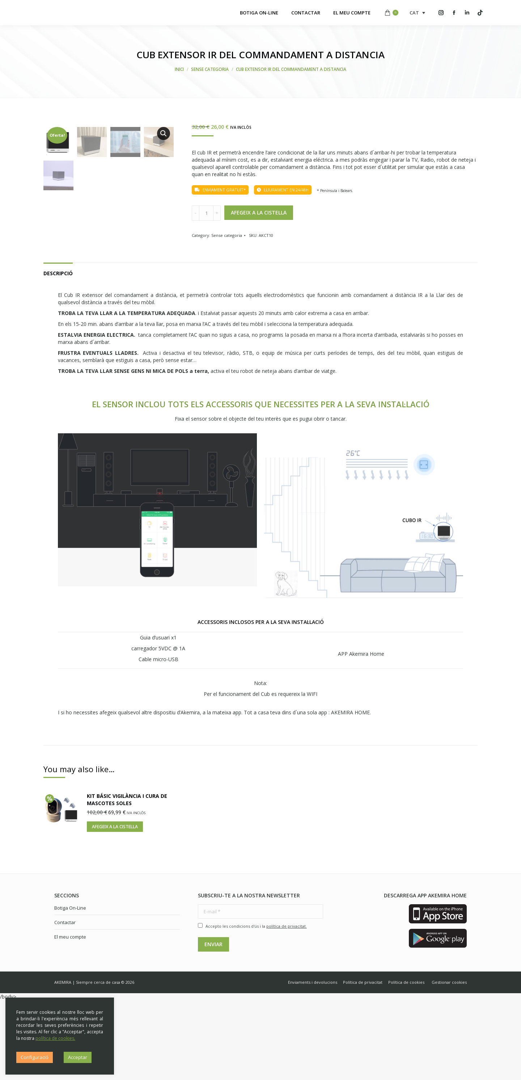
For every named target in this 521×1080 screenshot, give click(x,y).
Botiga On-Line (70, 987)
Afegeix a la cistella (259, 212)
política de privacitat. (286, 1005)
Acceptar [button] (77, 1057)
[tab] (58, 349)
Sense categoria (226, 235)
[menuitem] (259, 13)
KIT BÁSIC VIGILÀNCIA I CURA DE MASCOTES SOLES (127, 879)
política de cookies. (55, 1038)
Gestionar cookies (449, 1061)
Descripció (58, 352)
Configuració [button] (34, 1057)
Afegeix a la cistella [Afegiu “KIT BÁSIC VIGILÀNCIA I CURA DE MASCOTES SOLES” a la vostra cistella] (115, 906)
